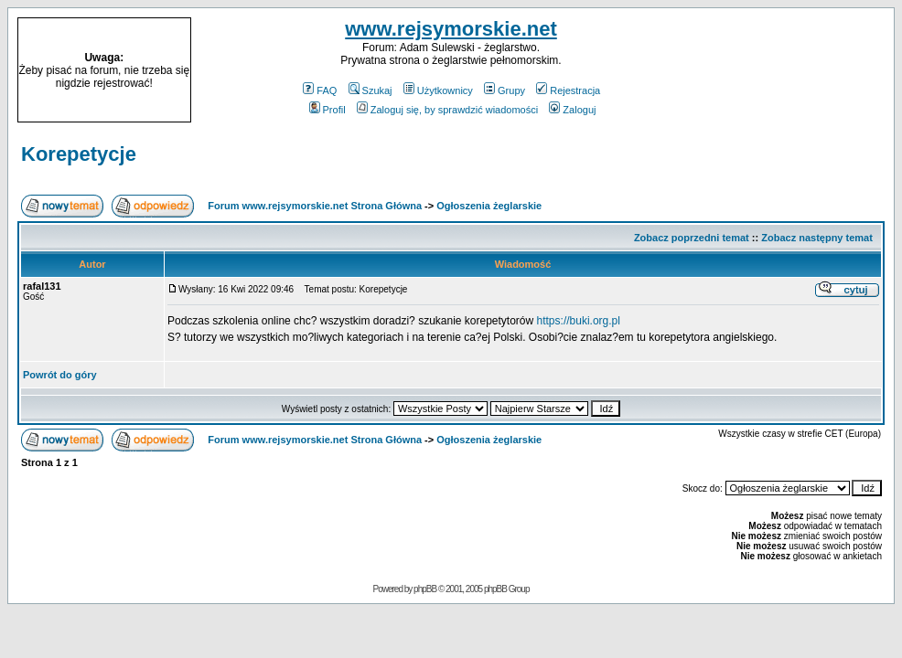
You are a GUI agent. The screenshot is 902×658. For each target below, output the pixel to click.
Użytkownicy (438, 90)
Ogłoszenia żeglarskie (489, 205)
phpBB (424, 589)
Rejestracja (568, 90)
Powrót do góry (60, 374)
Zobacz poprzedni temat (691, 237)
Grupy (504, 90)
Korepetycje (78, 154)
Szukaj (370, 90)
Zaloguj (572, 109)
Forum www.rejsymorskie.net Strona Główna (315, 205)
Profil (327, 109)
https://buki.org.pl (578, 320)
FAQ (320, 90)
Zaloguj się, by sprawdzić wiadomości (447, 109)
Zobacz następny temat (817, 237)
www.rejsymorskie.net (451, 28)
